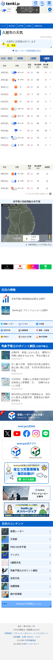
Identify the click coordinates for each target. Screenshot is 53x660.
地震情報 (24, 330)
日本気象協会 (30, 640)
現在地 (50, 12)
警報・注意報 (44, 330)
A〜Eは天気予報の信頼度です (37, 194)
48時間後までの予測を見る (40, 244)
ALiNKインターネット (30, 644)
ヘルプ (37, 637)
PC (34, 626)
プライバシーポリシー (23, 633)
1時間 (33, 58)
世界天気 (7, 330)
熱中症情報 (43, 337)
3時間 (20, 58)
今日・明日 (6, 58)
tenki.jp (10, 3)
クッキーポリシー (41, 633)
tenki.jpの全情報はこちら (28, 603)
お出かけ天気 (26, 337)
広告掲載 (16, 637)
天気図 (41, 324)
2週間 (46, 58)
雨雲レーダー (9, 324)
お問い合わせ (27, 637)
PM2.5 (6, 337)
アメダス (24, 324)
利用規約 (8, 633)
